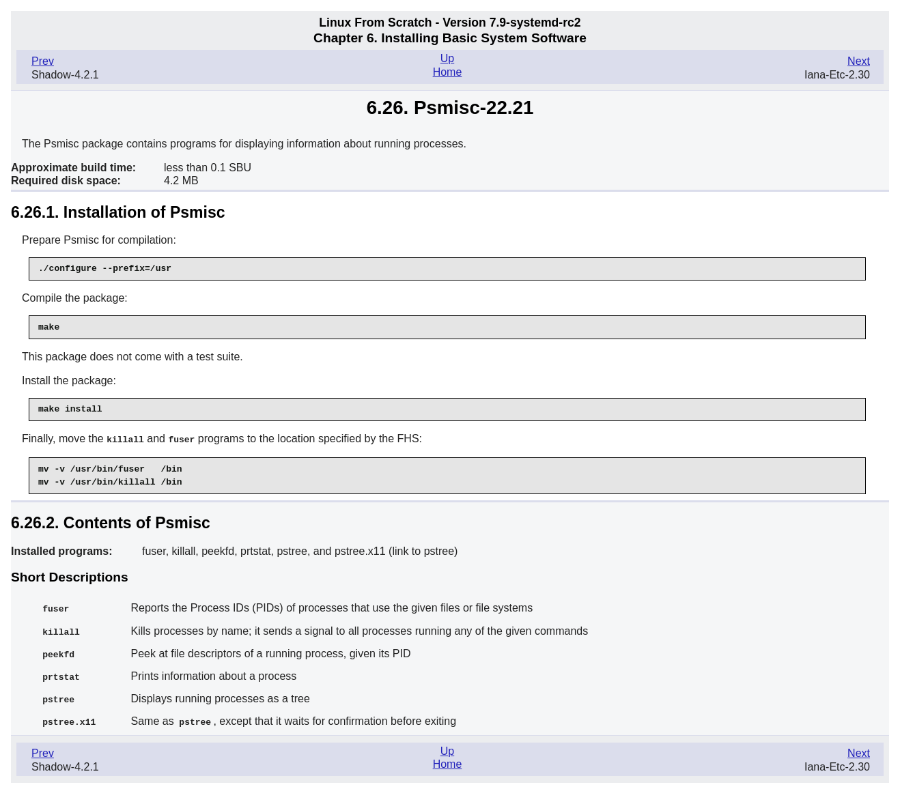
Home (447, 72)
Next (858, 61)
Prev (42, 61)
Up (447, 58)
